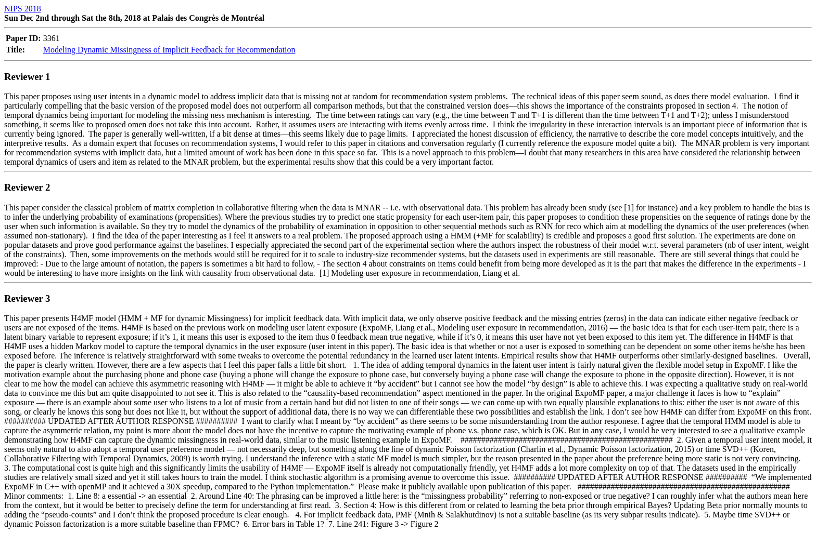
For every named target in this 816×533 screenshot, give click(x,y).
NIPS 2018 (22, 8)
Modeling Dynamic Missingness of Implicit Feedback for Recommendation (169, 49)
